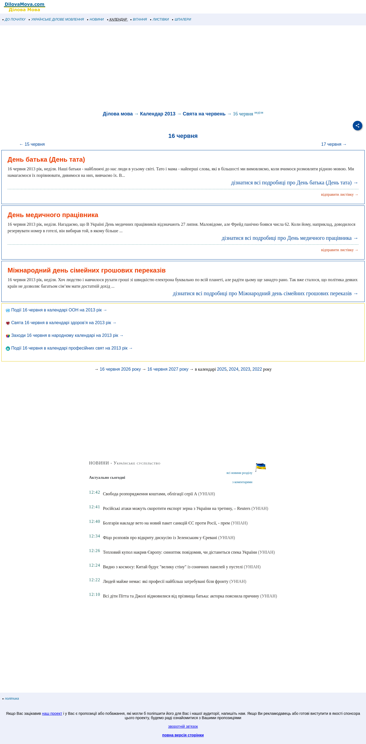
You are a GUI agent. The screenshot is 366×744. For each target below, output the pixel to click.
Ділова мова (118, 114)
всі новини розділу (239, 473)
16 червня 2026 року (120, 369)
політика (11, 698)
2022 (257, 369)
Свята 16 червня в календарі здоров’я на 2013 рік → (61, 322)
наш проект (52, 713)
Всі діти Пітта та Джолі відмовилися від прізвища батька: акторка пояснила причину (181, 596)
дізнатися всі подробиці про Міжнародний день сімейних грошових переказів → (265, 293)
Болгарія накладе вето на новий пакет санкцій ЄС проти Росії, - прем (166, 523)
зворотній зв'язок (183, 726)
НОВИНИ (96, 19)
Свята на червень (204, 114)
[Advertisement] (162, 69)
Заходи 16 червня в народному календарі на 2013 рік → (65, 335)
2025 (222, 369)
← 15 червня (32, 144)
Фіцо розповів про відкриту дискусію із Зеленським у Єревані (160, 537)
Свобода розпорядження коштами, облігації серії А (150, 493)
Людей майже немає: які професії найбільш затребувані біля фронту (165, 581)
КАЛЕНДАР (117, 19)
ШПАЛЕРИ (182, 19)
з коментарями (242, 482)
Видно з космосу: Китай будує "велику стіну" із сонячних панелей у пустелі (173, 566)
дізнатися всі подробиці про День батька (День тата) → (294, 182)
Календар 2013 (158, 114)
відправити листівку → (339, 194)
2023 (245, 369)
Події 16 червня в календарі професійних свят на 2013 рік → (69, 348)
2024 (234, 369)
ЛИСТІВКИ (160, 19)
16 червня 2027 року (168, 369)
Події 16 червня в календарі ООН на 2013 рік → (56, 310)
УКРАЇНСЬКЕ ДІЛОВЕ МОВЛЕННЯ (56, 19)
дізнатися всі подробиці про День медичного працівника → (290, 238)
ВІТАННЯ (139, 19)
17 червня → (334, 144)
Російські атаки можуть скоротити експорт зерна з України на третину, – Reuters (176, 508)
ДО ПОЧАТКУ (14, 19)
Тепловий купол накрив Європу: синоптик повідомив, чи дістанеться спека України (180, 552)
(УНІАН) (206, 493)
